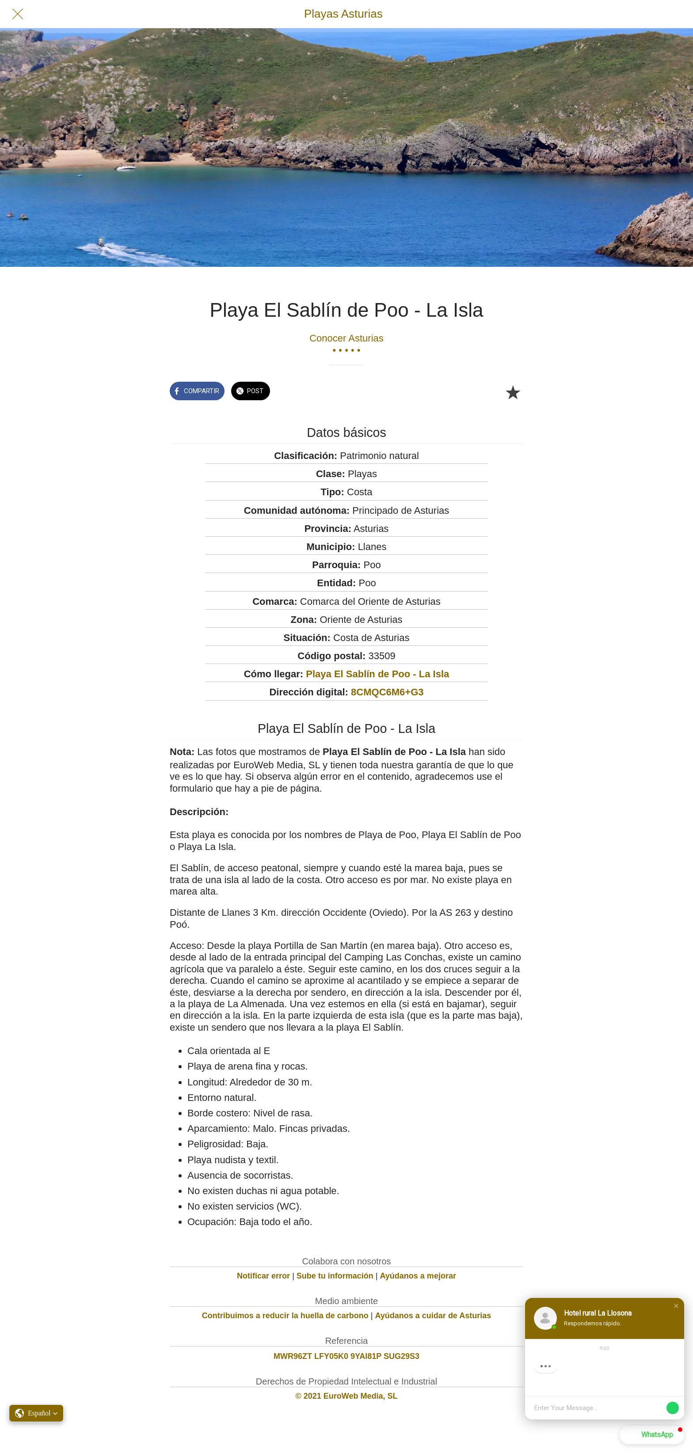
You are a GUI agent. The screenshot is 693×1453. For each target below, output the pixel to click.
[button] (676, 1305)
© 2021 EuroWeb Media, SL (347, 1396)
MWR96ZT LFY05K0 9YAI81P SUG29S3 (346, 1356)
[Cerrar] (17, 14)
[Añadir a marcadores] (512, 391)
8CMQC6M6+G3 (387, 692)
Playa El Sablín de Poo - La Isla (377, 673)
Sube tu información (335, 1275)
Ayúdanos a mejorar (418, 1275)
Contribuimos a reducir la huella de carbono (285, 1315)
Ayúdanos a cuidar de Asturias (433, 1315)
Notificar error (263, 1275)
